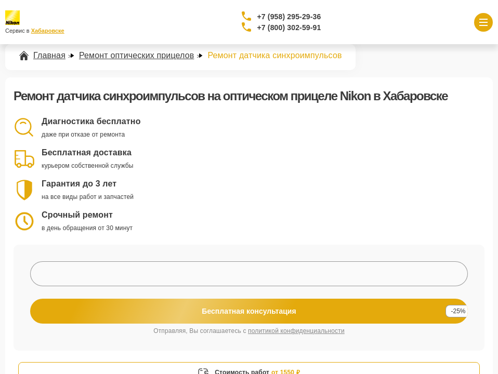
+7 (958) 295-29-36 (289, 16)
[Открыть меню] (483, 22)
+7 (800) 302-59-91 (289, 27)
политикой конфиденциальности (296, 331)
